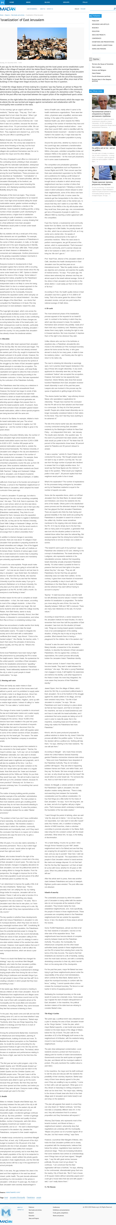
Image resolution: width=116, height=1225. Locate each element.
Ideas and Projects (98, 35)
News (28, 2)
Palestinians (31, 1197)
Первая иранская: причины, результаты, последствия (102, 183)
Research (95, 28)
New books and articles (17, 15)
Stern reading (96, 67)
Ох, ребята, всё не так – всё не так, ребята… (103, 149)
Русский (83, 9)
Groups (66, 2)
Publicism (95, 21)
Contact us (50, 9)
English (77, 9)
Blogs (47, 2)
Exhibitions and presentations (103, 42)
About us (42, 9)
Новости (7, 15)
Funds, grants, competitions (102, 45)
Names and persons (99, 49)
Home (12, 2)
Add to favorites (32, 9)
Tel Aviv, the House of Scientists (102, 64)
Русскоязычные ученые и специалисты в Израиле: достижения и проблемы (101, 113)
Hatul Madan (96, 73)
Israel (6, 1197)
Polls (85, 2)
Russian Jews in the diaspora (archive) (101, 80)
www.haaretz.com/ (13, 1192)
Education (95, 31)
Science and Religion (99, 70)
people (38, 1197)
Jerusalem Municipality (17, 1197)
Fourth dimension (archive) (101, 76)
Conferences (96, 38)
